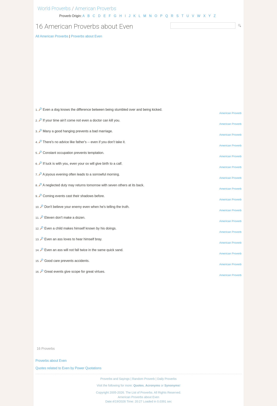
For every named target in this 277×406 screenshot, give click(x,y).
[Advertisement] (139, 71)
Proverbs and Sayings (115, 378)
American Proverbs (95, 8)
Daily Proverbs (167, 378)
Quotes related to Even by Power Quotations (69, 368)
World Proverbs (54, 8)
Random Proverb (143, 378)
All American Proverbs (52, 36)
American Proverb (230, 113)
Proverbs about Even (86, 36)
